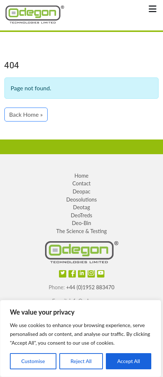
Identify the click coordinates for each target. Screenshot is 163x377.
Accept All (128, 361)
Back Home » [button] (26, 114)
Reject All (81, 361)
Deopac (81, 191)
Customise (33, 361)
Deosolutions (81, 199)
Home (81, 176)
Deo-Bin (81, 223)
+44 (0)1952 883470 (90, 287)
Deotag (81, 207)
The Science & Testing (81, 231)
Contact (82, 183)
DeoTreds (81, 215)
